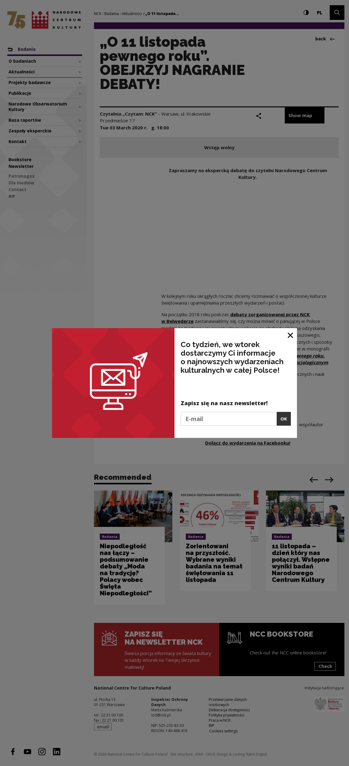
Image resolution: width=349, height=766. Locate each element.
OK (283, 419)
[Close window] (290, 335)
